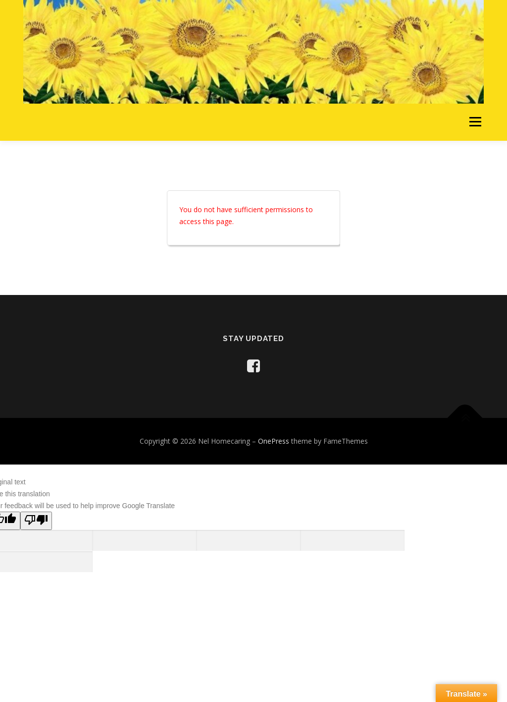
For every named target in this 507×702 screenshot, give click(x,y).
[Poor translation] (36, 521)
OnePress (273, 441)
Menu (475, 122)
